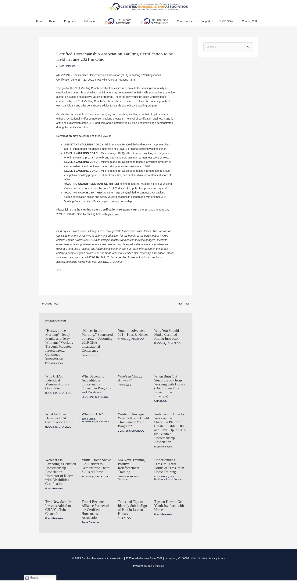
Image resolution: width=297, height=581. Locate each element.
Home (39, 24)
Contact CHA (250, 24)
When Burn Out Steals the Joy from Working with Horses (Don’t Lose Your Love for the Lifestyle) (169, 387)
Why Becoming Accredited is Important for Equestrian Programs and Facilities (94, 387)
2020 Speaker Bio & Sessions (130, 476)
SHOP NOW (226, 24)
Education (90, 24)
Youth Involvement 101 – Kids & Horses (132, 338)
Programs (70, 24)
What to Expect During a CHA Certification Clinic (60, 419)
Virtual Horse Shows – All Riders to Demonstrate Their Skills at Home (97, 465)
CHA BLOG (139, 346)
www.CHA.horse (71, 260)
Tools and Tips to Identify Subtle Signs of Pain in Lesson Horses (131, 509)
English (32, 578)
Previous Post (49, 306)
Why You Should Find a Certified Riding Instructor (167, 338)
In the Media (89, 419)
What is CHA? (93, 415)
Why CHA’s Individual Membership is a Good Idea (57, 384)
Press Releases (67, 69)
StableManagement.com (96, 422)
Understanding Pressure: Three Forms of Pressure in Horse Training (170, 465)
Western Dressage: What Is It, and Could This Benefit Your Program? (132, 420)
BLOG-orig (124, 346)
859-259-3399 (198, 559)
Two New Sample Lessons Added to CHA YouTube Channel (58, 509)
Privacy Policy (217, 559)
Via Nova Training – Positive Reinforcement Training (133, 465)
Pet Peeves (125, 386)
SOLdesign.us (156, 566)
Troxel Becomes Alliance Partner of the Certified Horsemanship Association (96, 511)
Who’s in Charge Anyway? (131, 380)
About (51, 24)
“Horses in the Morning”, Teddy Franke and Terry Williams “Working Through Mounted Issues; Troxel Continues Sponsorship (60, 347)
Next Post (184, 306)
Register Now (112, 217)
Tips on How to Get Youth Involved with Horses (169, 507)
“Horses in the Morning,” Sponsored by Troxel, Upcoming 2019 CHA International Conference (95, 345)
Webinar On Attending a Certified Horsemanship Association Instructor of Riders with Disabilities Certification (60, 472)
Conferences (184, 24)
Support (205, 24)
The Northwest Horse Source (168, 476)
